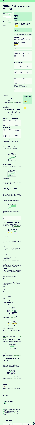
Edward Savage (7, 386)
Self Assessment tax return (13, 317)
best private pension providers (14, 378)
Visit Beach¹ (25, 101)
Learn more (15, 397)
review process (14, 412)
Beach (18, 42)
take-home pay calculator (13, 102)
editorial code (10, 413)
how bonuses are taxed (17, 226)
